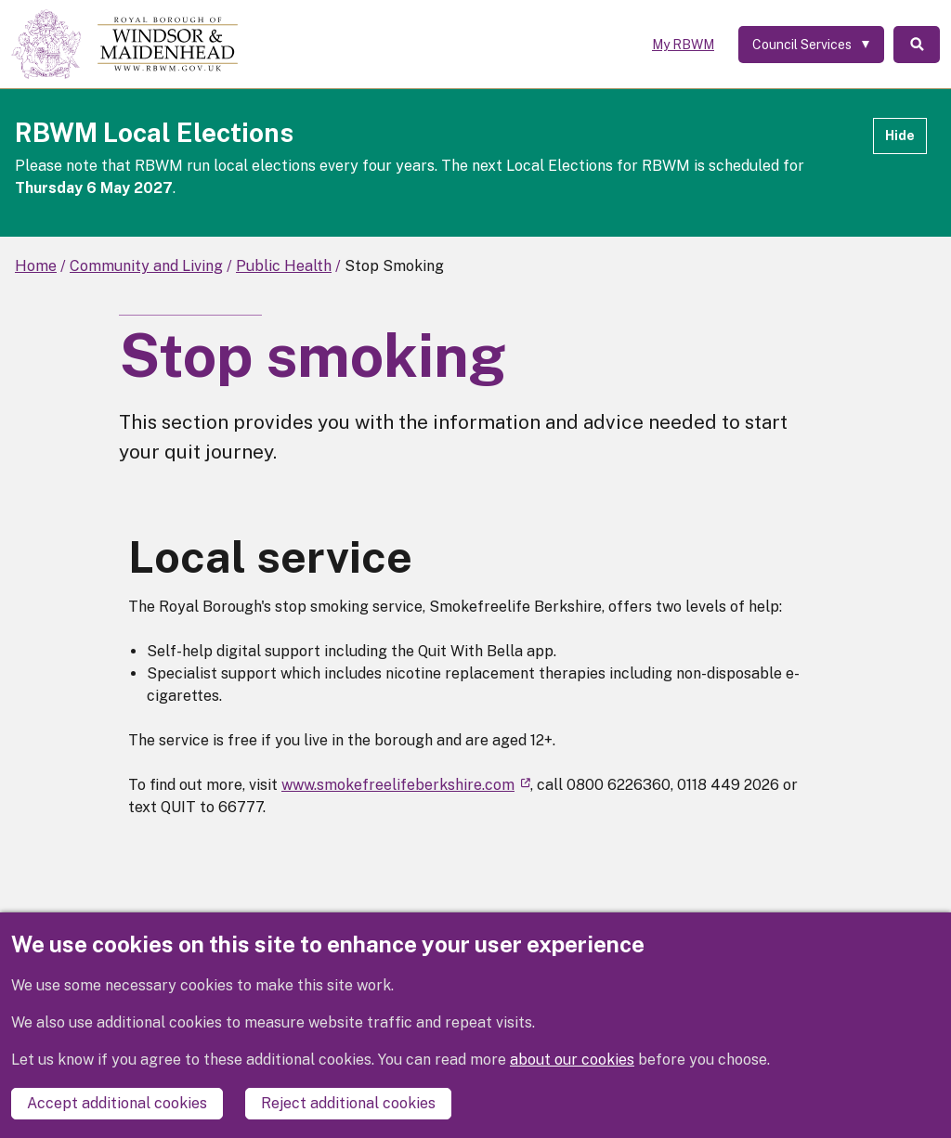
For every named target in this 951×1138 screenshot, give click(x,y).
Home (36, 266)
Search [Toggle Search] (916, 44)
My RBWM (683, 44)
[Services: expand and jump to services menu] (811, 44)
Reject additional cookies (348, 1103)
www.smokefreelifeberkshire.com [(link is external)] (405, 785)
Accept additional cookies (117, 1103)
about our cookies (572, 1059)
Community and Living (146, 266)
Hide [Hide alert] (900, 135)
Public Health (284, 266)
